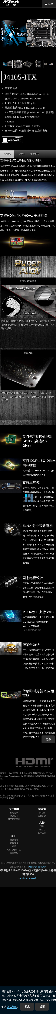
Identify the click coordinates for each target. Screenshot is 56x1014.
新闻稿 (42, 813)
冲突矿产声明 (14, 819)
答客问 (42, 829)
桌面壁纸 (14, 853)
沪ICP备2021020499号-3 (28, 878)
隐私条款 (12, 1007)
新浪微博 (14, 843)
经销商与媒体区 (14, 850)
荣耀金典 (42, 816)
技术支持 (42, 833)
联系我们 (14, 816)
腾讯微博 (14, 840)
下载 (42, 826)
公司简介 (14, 813)
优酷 (14, 846)
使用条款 (33, 867)
